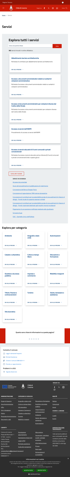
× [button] (68, 458)
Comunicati (55, 404)
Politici (3, 413)
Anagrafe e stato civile (24, 401)
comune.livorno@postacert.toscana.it (12, 451)
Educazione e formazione (42, 401)
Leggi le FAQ (21, 441)
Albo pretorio (39, 432)
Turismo (20, 416)
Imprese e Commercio (24, 410)
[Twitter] (48, 8)
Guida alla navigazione (24, 447)
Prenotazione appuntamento (22, 433)
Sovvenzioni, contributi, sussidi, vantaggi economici (42, 437)
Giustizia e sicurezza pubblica (41, 405)
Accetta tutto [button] (28, 470)
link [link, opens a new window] (51, 467)
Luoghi (54, 416)
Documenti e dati (6, 419)
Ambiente (38, 415)
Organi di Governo (6, 401)
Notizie (54, 401)
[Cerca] (66, 8)
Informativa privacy (41, 443)
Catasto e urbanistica (24, 413)
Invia (57, 46)
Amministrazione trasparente (58, 428)
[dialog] (35, 467)
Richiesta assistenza (24, 444)
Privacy (37, 446)
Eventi (54, 419)
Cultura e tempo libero (24, 404)
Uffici (2, 407)
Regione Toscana (7, 2)
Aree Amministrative (7, 404)
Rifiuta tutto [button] (42, 470)
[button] (35, 474)
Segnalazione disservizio (25, 438)
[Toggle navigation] (3, 8)
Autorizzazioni (39, 423)
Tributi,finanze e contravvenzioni (40, 411)
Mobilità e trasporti (23, 419)
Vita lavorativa (22, 407)
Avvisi (54, 407)
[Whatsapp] (56, 8)
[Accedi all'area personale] (62, 2)
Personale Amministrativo (8, 416)
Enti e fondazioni (6, 410)
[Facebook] (43, 8)
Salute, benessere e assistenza (41, 419)
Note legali (38, 449)
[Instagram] (52, 8)
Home (3, 15)
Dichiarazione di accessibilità (40, 453)
